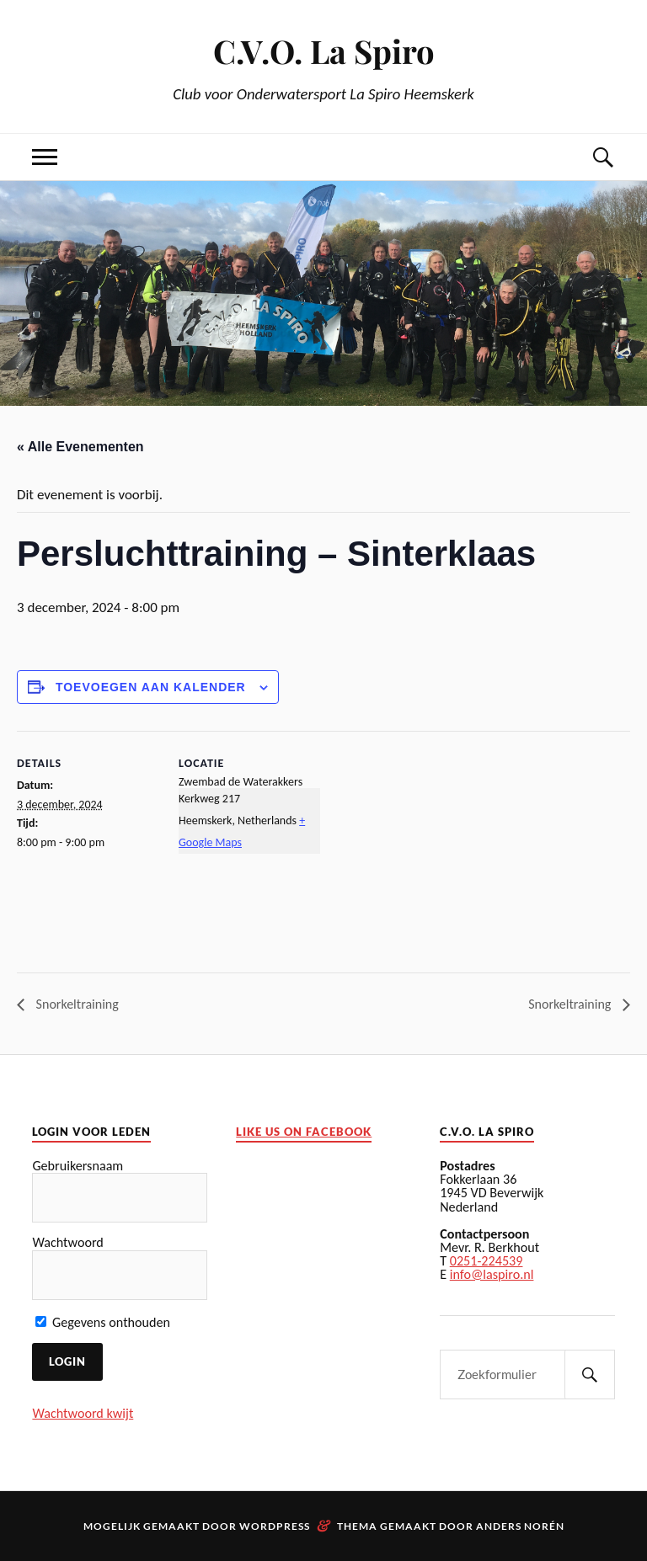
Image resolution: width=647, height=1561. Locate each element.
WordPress (274, 1526)
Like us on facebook (304, 1132)
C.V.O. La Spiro (324, 50)
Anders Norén (520, 1526)
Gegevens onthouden (102, 1322)
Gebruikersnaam (77, 1166)
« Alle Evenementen (80, 447)
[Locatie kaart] (429, 847)
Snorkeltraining (76, 1004)
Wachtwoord (67, 1242)
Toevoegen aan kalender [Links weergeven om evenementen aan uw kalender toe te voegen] (151, 687)
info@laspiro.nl (492, 1274)
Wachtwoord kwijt (82, 1413)
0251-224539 (486, 1261)
